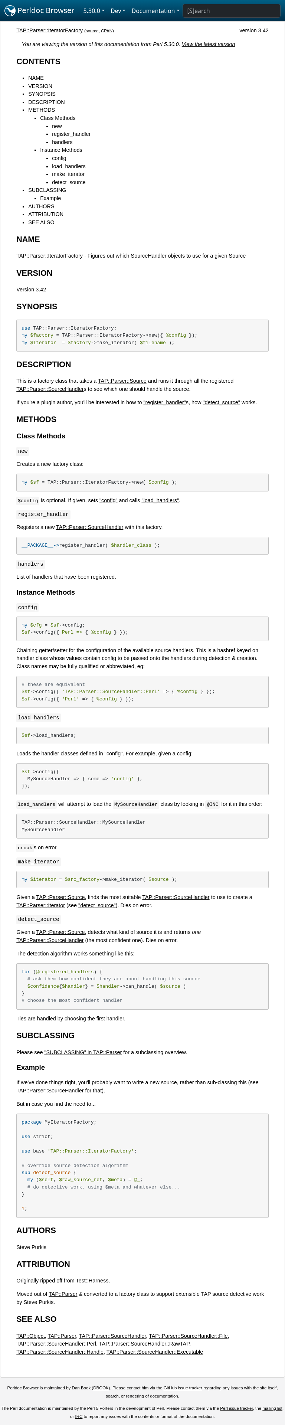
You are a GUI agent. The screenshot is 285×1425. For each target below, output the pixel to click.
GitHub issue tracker (183, 1388)
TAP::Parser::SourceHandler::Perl (56, 1344)
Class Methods (57, 118)
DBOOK (101, 1388)
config (59, 158)
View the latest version (208, 44)
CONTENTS (38, 61)
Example (50, 198)
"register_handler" (164, 402)
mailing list (272, 1408)
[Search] (232, 11)
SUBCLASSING (47, 190)
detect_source (68, 182)
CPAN (106, 31)
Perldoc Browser (39, 10)
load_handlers (68, 166)
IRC (79, 1416)
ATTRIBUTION (45, 214)
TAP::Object (30, 1336)
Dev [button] (116, 11)
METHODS (41, 110)
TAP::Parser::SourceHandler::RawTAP (144, 1344)
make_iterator (68, 174)
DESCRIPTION (46, 102)
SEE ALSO (41, 222)
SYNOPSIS (42, 94)
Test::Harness (92, 1281)
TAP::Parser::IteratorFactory (49, 30)
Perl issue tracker (236, 1408)
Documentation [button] (153, 11)
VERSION (40, 86)
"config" (108, 500)
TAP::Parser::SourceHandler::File (188, 1336)
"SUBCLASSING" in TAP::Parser (83, 1052)
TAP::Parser (63, 1294)
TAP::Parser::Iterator (40, 905)
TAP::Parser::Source (122, 381)
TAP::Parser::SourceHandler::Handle (60, 1352)
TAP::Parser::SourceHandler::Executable (155, 1352)
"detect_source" (221, 402)
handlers (62, 142)
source (92, 31)
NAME (36, 78)
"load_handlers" (160, 500)
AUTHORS (41, 206)
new (57, 126)
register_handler (71, 134)
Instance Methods (61, 150)
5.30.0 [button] (91, 11)
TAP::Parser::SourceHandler (49, 389)
